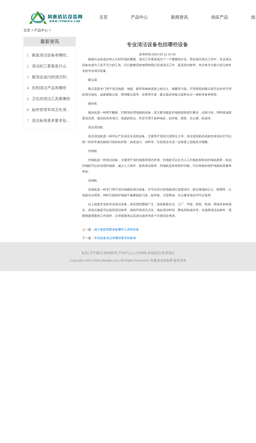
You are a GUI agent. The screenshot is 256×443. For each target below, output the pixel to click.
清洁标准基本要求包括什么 (55, 120)
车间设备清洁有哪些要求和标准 (115, 238)
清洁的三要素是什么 (49, 66)
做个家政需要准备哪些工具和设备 (116, 229)
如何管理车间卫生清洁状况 (55, 110)
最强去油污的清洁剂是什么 (55, 77)
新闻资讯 (179, 17)
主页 (103, 17)
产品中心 (139, 17)
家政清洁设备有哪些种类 (53, 55)
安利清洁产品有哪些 (49, 88)
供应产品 (219, 17)
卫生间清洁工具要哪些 (51, 99)
